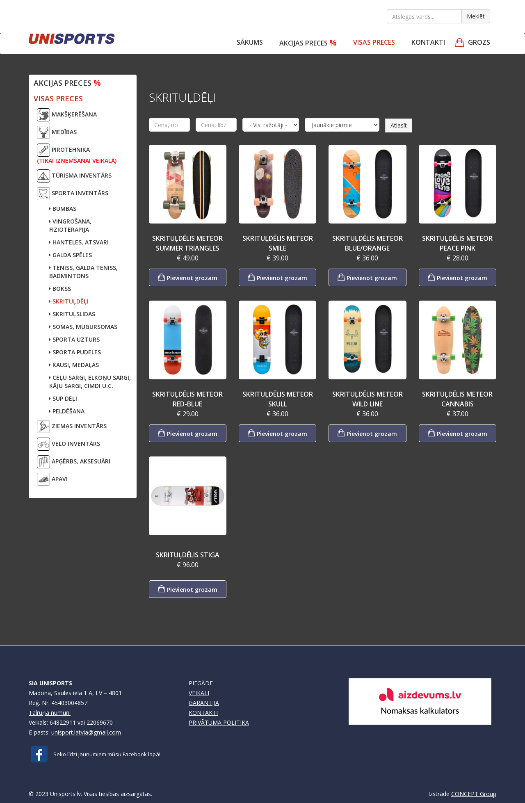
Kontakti (428, 42)
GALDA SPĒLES (70, 255)
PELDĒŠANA (66, 411)
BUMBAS (62, 208)
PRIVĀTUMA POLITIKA (219, 722)
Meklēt (476, 16)
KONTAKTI (203, 712)
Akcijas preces (308, 42)
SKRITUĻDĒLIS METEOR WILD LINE (367, 399)
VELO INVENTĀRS (68, 444)
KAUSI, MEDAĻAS (74, 365)
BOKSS (60, 288)
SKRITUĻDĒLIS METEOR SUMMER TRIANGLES (187, 243)
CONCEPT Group (473, 794)
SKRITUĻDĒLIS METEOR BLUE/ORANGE (367, 243)
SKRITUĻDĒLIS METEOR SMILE (277, 243)
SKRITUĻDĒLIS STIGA (187, 554)
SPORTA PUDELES (75, 352)
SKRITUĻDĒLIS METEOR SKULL (277, 399)
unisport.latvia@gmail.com (86, 732)
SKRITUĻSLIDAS (72, 314)
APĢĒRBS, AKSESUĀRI (73, 461)
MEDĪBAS (57, 132)
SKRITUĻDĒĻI (69, 301)
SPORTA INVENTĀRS (72, 193)
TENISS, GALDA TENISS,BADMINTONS (83, 272)
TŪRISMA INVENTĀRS (74, 175)
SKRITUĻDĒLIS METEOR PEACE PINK (457, 243)
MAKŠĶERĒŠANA (67, 114)
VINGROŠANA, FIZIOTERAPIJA (70, 225)
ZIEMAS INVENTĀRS (72, 426)
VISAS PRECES (374, 42)
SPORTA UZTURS (74, 339)
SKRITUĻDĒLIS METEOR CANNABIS (457, 399)
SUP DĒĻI (63, 398)
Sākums (250, 42)
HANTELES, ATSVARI (79, 242)
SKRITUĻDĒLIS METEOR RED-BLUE (187, 399)
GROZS (479, 42)
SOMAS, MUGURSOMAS (83, 327)
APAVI (52, 479)
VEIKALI (199, 693)
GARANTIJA (204, 703)
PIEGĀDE (201, 683)
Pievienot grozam (187, 277)
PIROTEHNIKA (76, 154)
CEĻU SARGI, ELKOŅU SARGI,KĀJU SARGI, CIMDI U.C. (90, 382)
